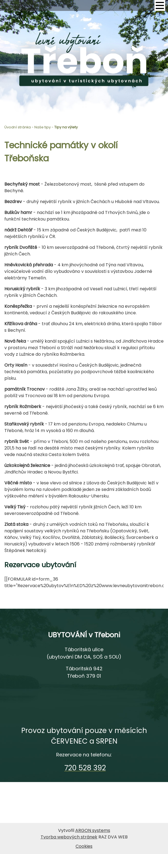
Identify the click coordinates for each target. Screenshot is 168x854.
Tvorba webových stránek (69, 837)
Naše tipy (42, 127)
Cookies (84, 846)
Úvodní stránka (17, 127)
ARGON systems (92, 830)
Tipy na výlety (66, 127)
